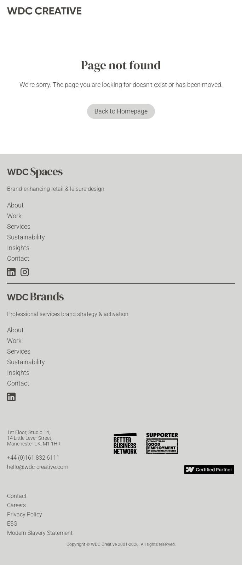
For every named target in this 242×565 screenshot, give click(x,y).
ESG (12, 523)
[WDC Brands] (42, 298)
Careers (16, 505)
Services (18, 226)
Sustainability (26, 237)
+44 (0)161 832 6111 (33, 457)
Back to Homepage (121, 111)
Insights (18, 247)
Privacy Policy (24, 514)
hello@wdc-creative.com (37, 467)
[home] (44, 11)
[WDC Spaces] (42, 173)
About (15, 205)
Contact (18, 258)
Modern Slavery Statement (40, 533)
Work (14, 216)
